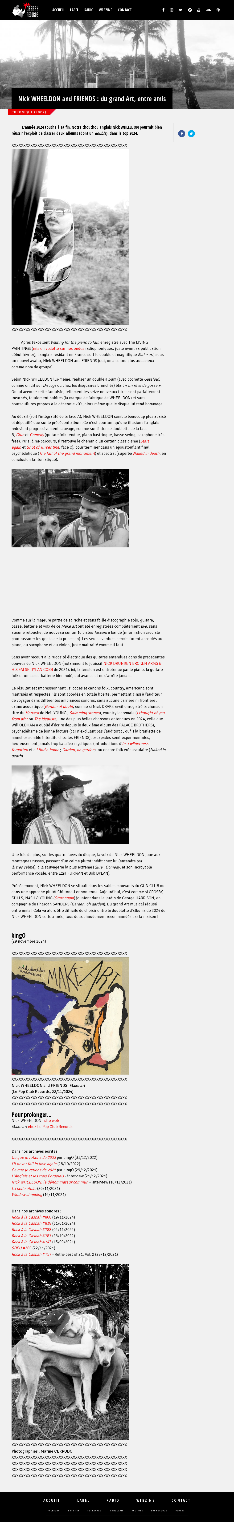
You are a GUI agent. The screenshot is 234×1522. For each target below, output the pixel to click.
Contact (125, 10)
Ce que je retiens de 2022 (34, 1157)
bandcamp (116, 1511)
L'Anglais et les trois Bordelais (38, 1176)
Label (74, 10)
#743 (31, 1241)
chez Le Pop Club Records (50, 1126)
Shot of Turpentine (43, 447)
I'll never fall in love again (34, 1163)
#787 (31, 1235)
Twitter (191, 133)
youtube (137, 1511)
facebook (54, 1511)
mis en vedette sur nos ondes (58, 348)
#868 (31, 1217)
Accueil (58, 10)
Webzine (105, 10)
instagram (94, 1511)
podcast (181, 1511)
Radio (89, 10)
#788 (31, 1229)
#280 (22, 1248)
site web (51, 1120)
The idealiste (45, 719)
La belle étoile (24, 1188)
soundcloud (159, 1511)
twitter (73, 1511)
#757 (31, 1254)
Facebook (181, 133)
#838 (31, 1223)
